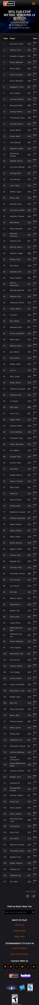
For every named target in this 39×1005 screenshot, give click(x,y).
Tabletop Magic (19, 930)
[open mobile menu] (33, 3)
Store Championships (19, 954)
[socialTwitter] (11, 966)
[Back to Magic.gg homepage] (9, 3)
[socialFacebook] (5, 966)
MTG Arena (19, 925)
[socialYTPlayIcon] (22, 966)
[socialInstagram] (28, 966)
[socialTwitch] (16, 966)
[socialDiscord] (34, 966)
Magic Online (19, 936)
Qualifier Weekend (19, 948)
